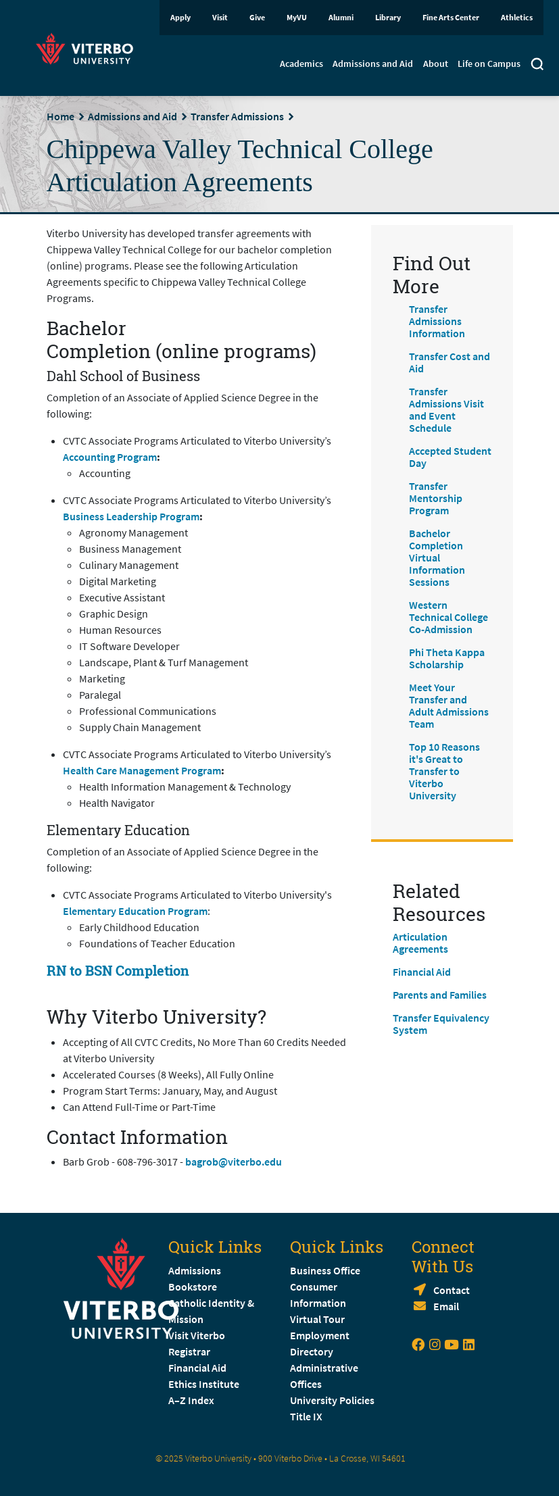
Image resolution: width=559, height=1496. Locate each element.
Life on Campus (489, 63)
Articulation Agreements (420, 942)
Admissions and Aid (373, 63)
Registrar (189, 1351)
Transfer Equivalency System (441, 1024)
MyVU (297, 17)
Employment (319, 1335)
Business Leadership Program (131, 516)
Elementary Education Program (135, 911)
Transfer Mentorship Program (435, 498)
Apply (180, 17)
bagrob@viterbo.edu (233, 1161)
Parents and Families (440, 994)
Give (257, 17)
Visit (220, 17)
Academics (301, 63)
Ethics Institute (203, 1384)
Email (446, 1306)
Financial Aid (422, 971)
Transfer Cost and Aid (449, 362)
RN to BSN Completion (118, 970)
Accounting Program (110, 457)
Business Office (325, 1270)
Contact (451, 1290)
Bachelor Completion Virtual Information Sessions (437, 557)
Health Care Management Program (142, 770)
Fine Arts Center (450, 17)
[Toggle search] (537, 65)
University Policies (332, 1400)
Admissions (194, 1270)
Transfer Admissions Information (437, 321)
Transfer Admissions (237, 116)
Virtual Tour (317, 1319)
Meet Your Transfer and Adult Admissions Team (449, 705)
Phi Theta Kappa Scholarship (447, 658)
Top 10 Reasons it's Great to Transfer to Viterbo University (444, 771)
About (435, 63)
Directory (312, 1351)
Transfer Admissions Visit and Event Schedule (446, 409)
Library (388, 17)
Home (60, 116)
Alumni (341, 17)
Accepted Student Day (450, 457)
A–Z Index (191, 1400)
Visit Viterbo (196, 1335)
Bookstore (192, 1286)
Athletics (517, 17)
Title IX (306, 1416)
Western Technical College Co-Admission (448, 617)
